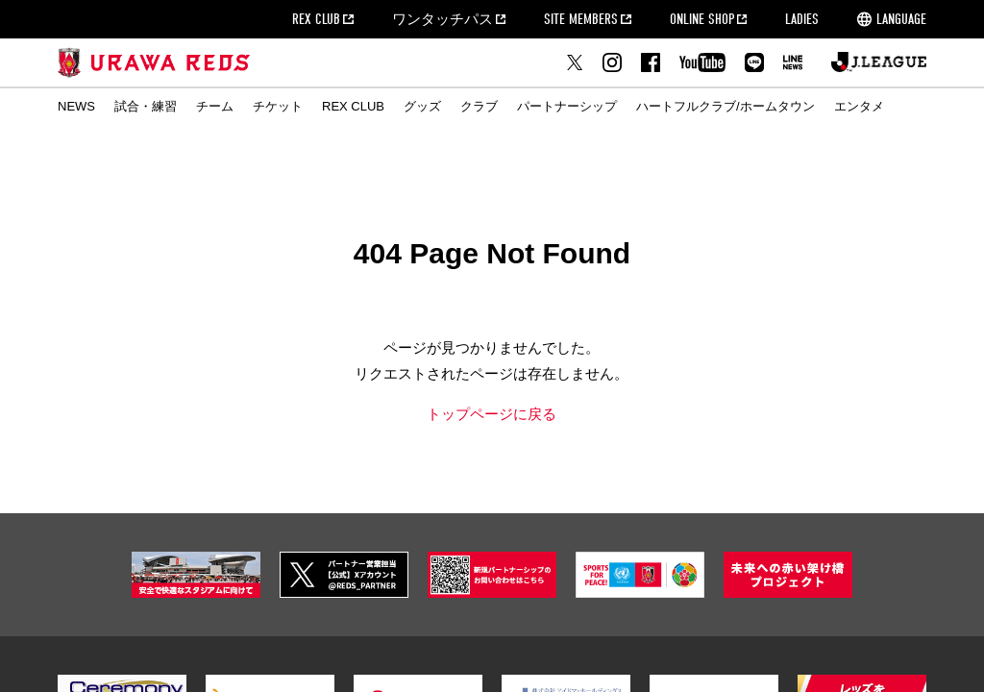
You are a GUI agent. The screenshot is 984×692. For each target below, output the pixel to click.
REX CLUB (316, 19)
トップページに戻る (491, 414)
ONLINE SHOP (702, 19)
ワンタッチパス (442, 19)
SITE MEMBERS (581, 19)
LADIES (802, 19)
